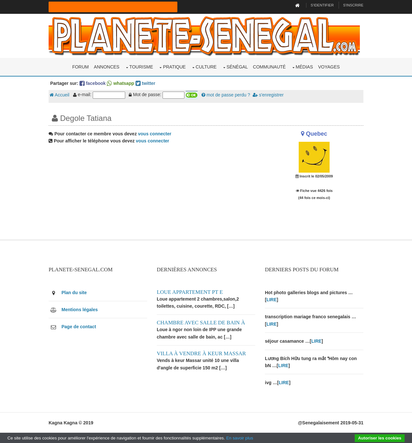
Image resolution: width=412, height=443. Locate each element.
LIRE (272, 299)
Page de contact (78, 326)
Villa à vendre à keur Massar (201, 353)
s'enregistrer (268, 94)
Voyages (329, 66)
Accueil (59, 94)
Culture (206, 66)
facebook (93, 83)
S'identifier (322, 5)
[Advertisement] (152, 194)
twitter (145, 83)
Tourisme (141, 66)
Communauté (269, 66)
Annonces (106, 66)
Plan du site (74, 292)
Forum (80, 66)
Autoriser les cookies (379, 438)
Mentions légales (79, 309)
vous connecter (154, 133)
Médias (304, 66)
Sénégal (237, 66)
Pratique (174, 66)
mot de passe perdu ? (225, 94)
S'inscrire (353, 5)
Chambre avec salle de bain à (201, 323)
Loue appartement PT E (190, 292)
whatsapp (120, 83)
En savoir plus (239, 438)
